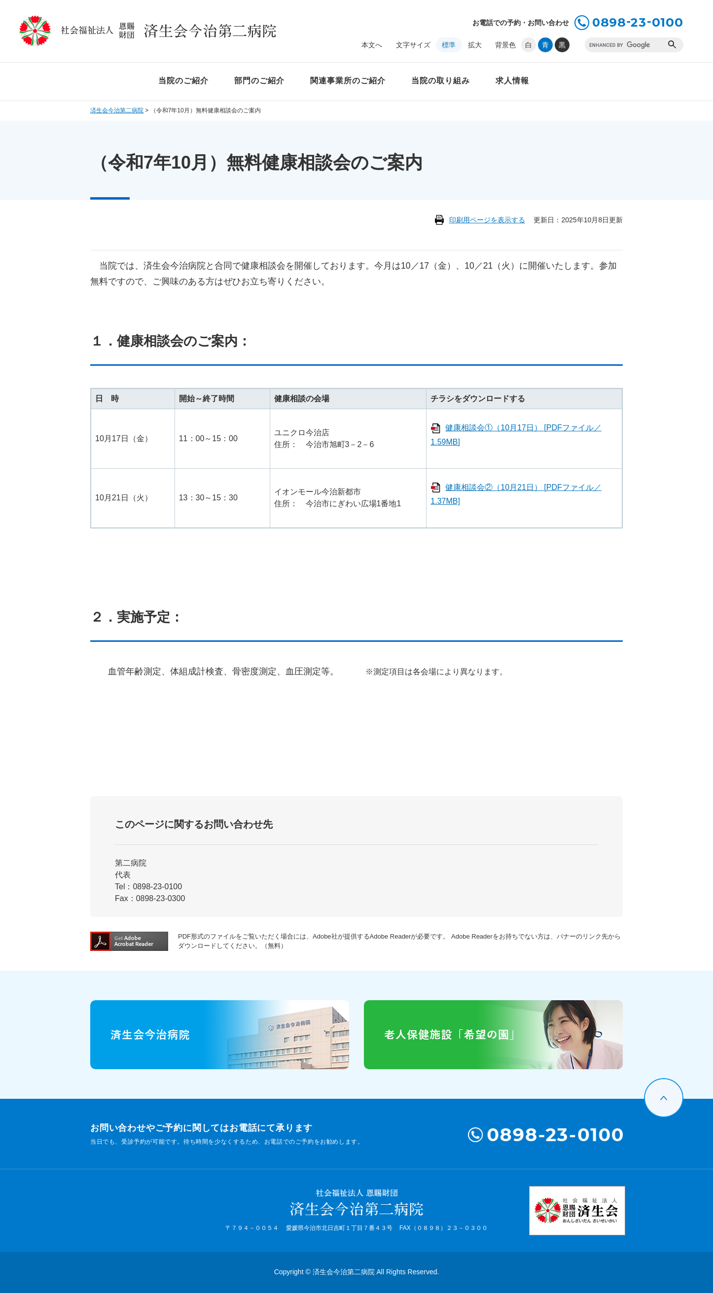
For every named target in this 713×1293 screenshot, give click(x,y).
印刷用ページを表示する (487, 220)
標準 (449, 45)
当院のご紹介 (183, 80)
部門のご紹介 (259, 80)
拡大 (475, 45)
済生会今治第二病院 (116, 110)
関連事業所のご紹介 (348, 80)
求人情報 (512, 80)
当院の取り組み (440, 80)
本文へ (371, 45)
